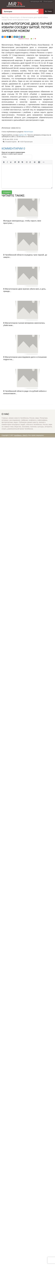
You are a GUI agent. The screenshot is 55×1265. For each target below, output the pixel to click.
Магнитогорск (15, 17)
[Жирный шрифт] (3, 162)
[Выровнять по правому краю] (22, 162)
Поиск (48, 11)
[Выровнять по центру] (18, 162)
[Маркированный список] (26, 162)
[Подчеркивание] (10, 162)
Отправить (7, 192)
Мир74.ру (5, 17)
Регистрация (48, 1)
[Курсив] (7, 162)
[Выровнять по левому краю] (15, 162)
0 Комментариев (10, 142)
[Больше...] (43, 162)
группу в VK (22, 135)
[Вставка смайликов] (34, 162)
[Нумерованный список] (30, 162)
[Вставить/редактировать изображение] (39, 162)
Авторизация (36, 1)
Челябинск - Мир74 (20, 435)
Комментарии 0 (13, 148)
